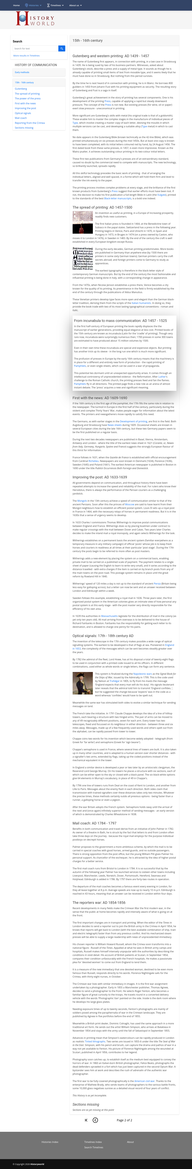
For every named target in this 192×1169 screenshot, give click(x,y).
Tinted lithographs (95, 1041)
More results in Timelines (26, 55)
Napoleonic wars (142, 673)
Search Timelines (93, 1147)
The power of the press (26, 98)
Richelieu (94, 461)
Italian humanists (141, 303)
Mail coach (19, 118)
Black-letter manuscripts (117, 198)
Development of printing (133, 421)
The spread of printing (25, 93)
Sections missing (22, 127)
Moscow (129, 504)
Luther (162, 376)
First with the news (23, 103)
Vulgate (161, 194)
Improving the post (23, 108)
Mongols (82, 500)
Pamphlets (80, 366)
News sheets (115, 425)
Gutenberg (19, 88)
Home (16, 4)
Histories (34, 4)
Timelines (56, 4)
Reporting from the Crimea (28, 123)
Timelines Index (93, 1142)
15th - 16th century (22, 82)
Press (108, 101)
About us (74, 4)
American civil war (144, 1081)
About (130, 1142)
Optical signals (21, 113)
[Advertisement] (124, 18)
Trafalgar (115, 681)
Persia (157, 583)
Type (75, 122)
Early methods (20, 72)
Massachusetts (109, 616)
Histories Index (50, 1142)
